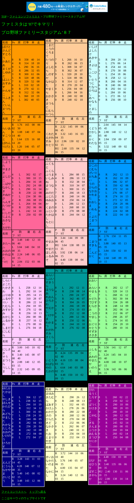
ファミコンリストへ (13, 491)
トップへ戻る (37, 491)
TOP (3, 16)
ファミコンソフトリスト (24, 16)
